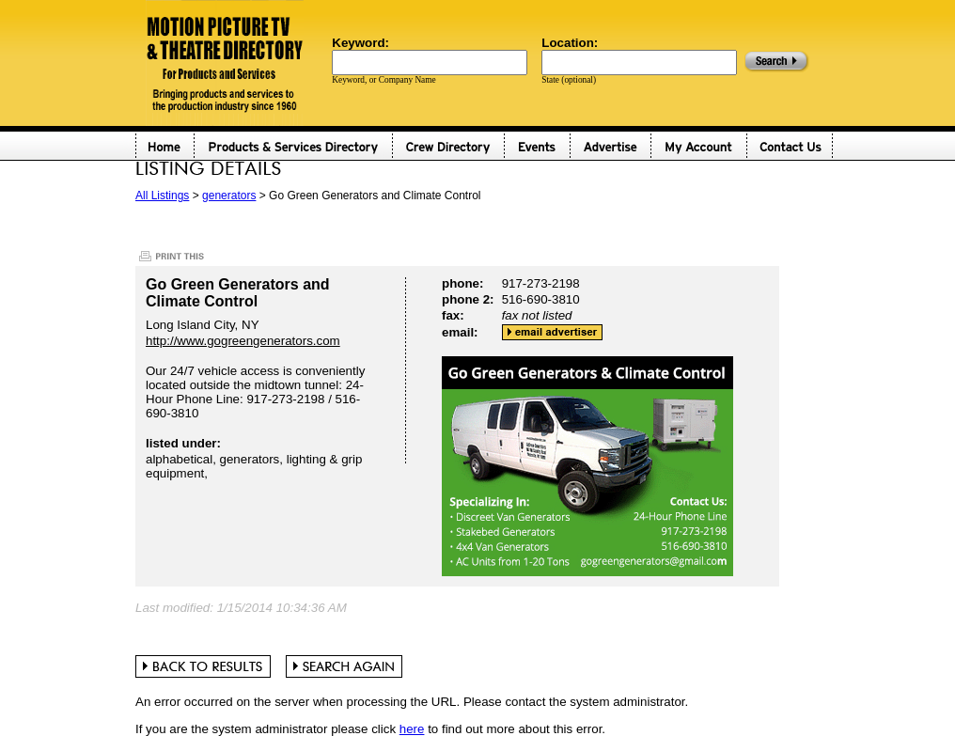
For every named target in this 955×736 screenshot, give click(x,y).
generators (229, 195)
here (412, 729)
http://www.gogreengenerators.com (243, 341)
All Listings (162, 195)
